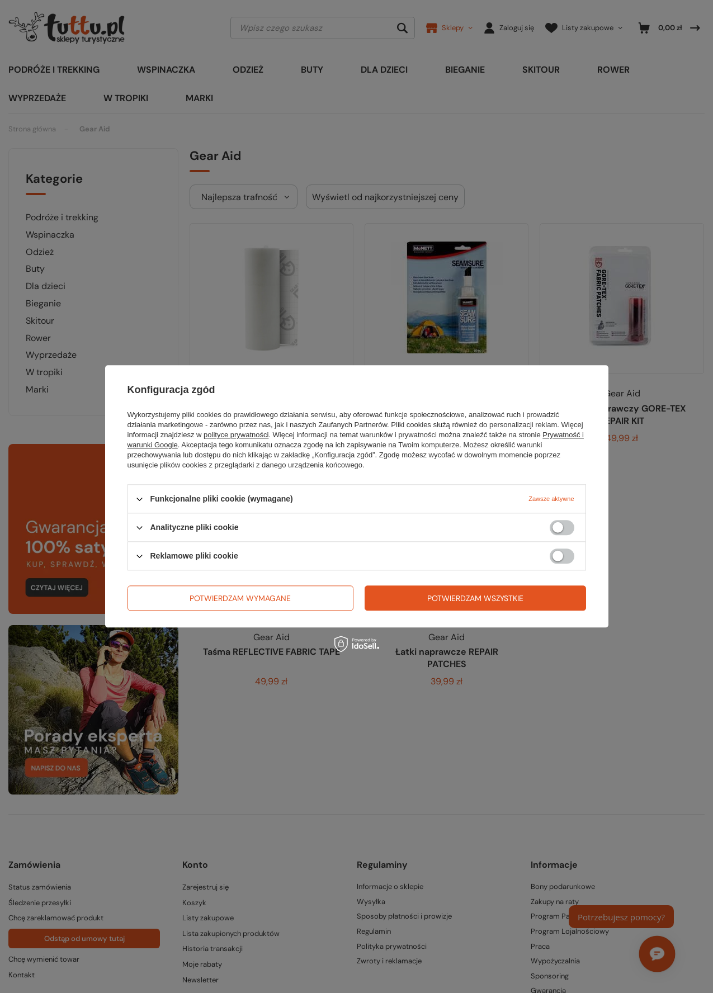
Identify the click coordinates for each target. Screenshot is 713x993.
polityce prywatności (236, 435)
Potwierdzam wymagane (240, 598)
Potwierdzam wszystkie (475, 598)
